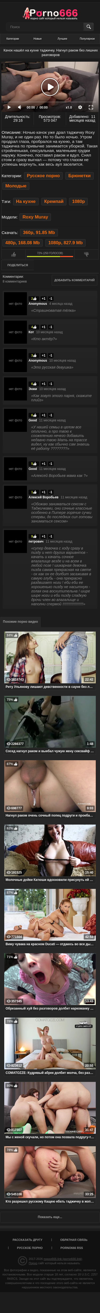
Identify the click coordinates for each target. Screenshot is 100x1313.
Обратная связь (73, 1239)
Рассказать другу (27, 1239)
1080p (78, 201)
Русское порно (43, 175)
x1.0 (69, 107)
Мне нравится (13, 254)
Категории (12, 38)
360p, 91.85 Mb (39, 232)
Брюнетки (79, 175)
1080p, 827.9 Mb (65, 242)
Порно (33, 1263)
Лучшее (62, 38)
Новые (37, 38)
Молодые (15, 185)
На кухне (25, 201)
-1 (50, 299)
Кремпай (53, 201)
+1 (44, 299)
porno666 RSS (72, 1247)
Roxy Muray (35, 217)
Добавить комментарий (74, 280)
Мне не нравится (86, 254)
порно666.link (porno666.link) (62, 1258)
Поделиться (17, 265)
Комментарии (13, 277)
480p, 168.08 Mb (22, 242)
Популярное (87, 38)
